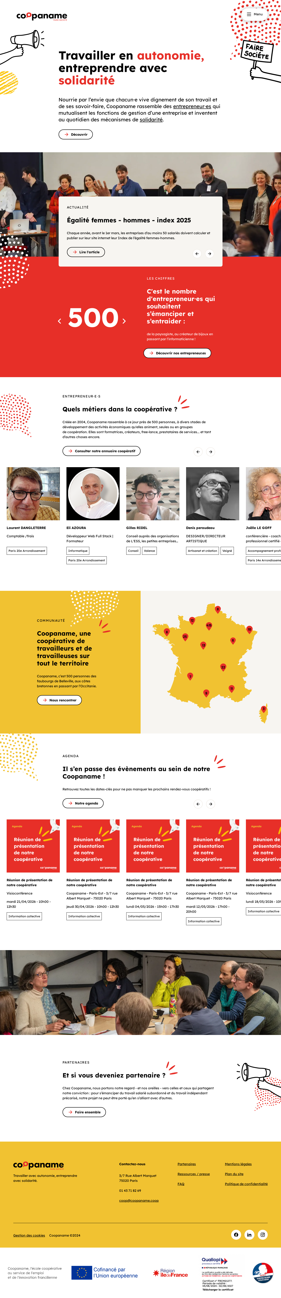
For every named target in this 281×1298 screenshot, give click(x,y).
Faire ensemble (84, 1112)
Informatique (77, 551)
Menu (254, 14)
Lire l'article (85, 252)
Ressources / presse (194, 1174)
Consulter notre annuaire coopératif (101, 451)
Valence (149, 551)
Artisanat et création (202, 551)
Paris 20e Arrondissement (27, 551)
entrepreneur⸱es (192, 106)
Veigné (227, 551)
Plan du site (234, 1174)
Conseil (133, 551)
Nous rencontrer (59, 700)
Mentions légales (238, 1164)
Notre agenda (83, 803)
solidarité (151, 119)
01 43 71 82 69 (130, 1190)
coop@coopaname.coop (139, 1200)
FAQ (181, 1184)
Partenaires (187, 1164)
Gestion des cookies (29, 1235)
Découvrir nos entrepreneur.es (177, 353)
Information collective (24, 916)
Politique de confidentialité (246, 1184)
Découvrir (75, 134)
